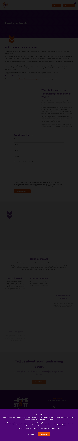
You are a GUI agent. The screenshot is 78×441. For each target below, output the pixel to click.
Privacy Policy (61, 425)
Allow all (44, 434)
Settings (31, 434)
